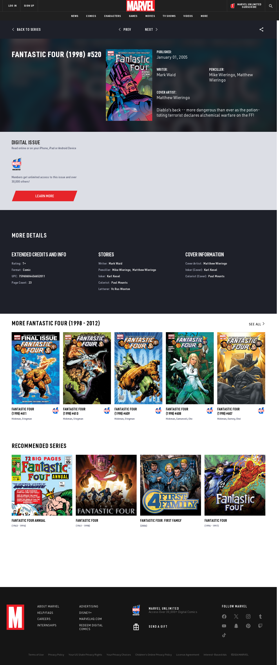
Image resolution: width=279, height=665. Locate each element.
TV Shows (169, 16)
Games (133, 16)
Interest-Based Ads (215, 654)
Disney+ (85, 612)
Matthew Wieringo (220, 93)
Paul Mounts (119, 326)
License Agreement (187, 654)
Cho (190, 462)
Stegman (27, 462)
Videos (188, 16)
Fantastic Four (87, 564)
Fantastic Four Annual (28, 564)
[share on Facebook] (224, 617)
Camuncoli (181, 462)
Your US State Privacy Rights (85, 654)
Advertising (88, 606)
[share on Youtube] (224, 627)
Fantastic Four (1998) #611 (23, 454)
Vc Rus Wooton (120, 332)
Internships (47, 625)
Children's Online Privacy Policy (153, 654)
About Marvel (48, 606)
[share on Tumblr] (260, 617)
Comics (91, 16)
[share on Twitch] (260, 627)
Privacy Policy (56, 654)
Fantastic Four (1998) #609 (125, 454)
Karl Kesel (113, 319)
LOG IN (12, 5)
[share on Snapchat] (236, 627)
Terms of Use (36, 654)
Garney (231, 462)
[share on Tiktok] (224, 636)
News (74, 16)
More (204, 16)
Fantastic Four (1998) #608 (177, 454)
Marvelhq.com (90, 619)
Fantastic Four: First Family (160, 564)
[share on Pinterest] (248, 627)
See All (257, 367)
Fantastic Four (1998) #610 (74, 454)
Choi (238, 462)
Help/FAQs (45, 612)
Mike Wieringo (189, 93)
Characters (112, 16)
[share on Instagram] (248, 617)
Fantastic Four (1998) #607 (228, 454)
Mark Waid (100, 93)
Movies (150, 16)
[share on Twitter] (236, 617)
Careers (44, 619)
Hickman (16, 462)
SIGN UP (29, 5)
